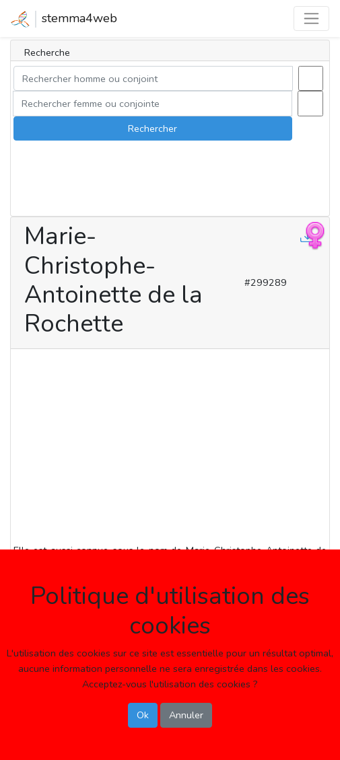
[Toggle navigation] (311, 18)
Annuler (186, 715)
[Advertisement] (170, 448)
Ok (143, 715)
